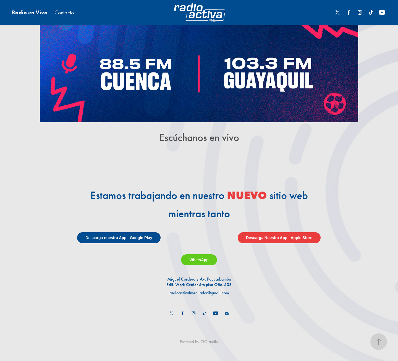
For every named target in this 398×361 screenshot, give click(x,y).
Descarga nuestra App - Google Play (118, 238)
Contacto (64, 12)
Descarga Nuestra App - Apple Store (279, 238)
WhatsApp (198, 260)
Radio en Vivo (30, 12)
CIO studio (209, 341)
